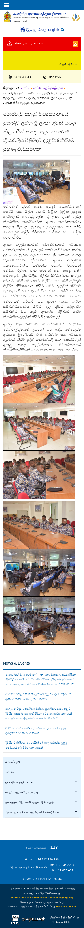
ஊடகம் (41, 772)
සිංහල (42, 30)
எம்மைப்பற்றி (41, 762)
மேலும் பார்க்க (66, 64)
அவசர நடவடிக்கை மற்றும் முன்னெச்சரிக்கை (41, 812)
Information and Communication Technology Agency (42, 897)
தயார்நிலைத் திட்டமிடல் (41, 782)
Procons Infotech (66, 906)
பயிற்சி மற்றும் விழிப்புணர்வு (41, 792)
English (53, 30)
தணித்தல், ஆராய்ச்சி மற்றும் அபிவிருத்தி (41, 802)
